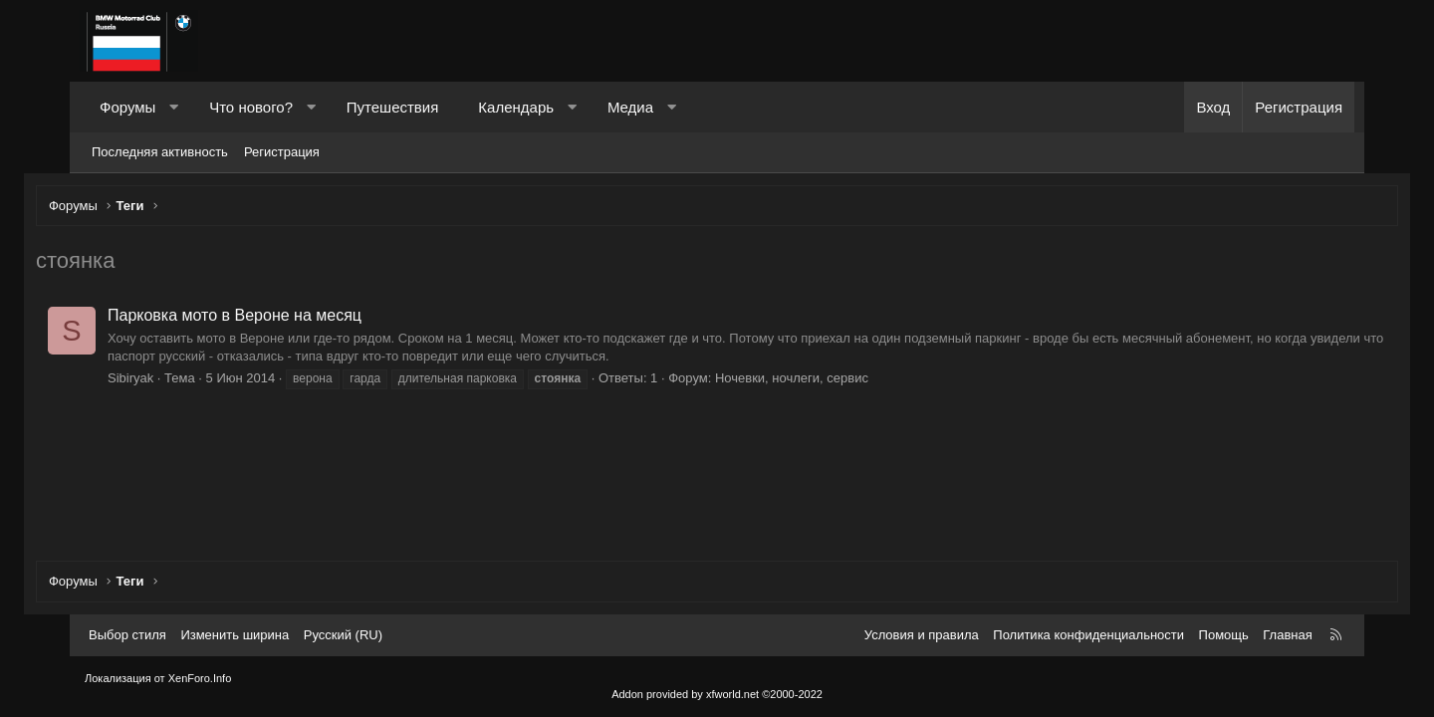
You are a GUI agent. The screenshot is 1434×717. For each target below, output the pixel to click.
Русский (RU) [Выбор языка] (343, 634)
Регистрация (282, 151)
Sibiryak (179, 380)
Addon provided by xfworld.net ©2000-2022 (717, 694)
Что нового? (251, 107)
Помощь (1224, 634)
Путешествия (393, 107)
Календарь (516, 107)
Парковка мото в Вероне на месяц (283, 318)
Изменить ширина (234, 634)
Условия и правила (921, 634)
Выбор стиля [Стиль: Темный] (127, 634)
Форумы (127, 107)
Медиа (630, 107)
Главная (1287, 634)
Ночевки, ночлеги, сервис (840, 380)
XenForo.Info (200, 678)
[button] (173, 107)
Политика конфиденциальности (1088, 634)
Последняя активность (160, 151)
